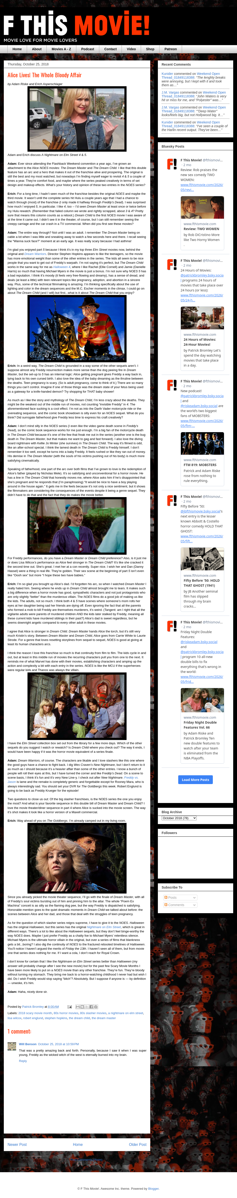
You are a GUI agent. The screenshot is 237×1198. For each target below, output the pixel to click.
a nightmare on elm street (125, 1013)
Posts (170, 897)
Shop (150, 49)
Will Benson (27, 1044)
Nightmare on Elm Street (104, 927)
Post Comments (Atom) (86, 1160)
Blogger (153, 1188)
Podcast (87, 49)
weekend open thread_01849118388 (191, 75)
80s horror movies (66, 1013)
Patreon (170, 49)
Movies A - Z (61, 49)
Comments (174, 905)
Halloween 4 (61, 267)
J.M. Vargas (170, 92)
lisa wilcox (15, 1018)
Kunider (167, 74)
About (36, 49)
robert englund (33, 1018)
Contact (110, 49)
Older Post (137, 1145)
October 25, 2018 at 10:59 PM (58, 1044)
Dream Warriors (35, 254)
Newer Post (17, 1145)
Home (17, 49)
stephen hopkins (56, 1018)
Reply (23, 1061)
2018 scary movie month (35, 1013)
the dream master (104, 1018)
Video (131, 49)
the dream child (79, 1018)
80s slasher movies (93, 1013)
